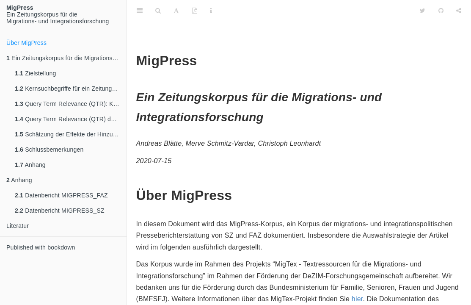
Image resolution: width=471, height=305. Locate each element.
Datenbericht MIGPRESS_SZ (60, 210)
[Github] (441, 10)
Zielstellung (35, 73)
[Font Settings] (176, 10)
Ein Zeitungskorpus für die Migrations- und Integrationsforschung (66, 58)
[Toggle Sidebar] (139, 10)
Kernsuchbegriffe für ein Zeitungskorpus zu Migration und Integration (71, 88)
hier (357, 298)
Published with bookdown (40, 247)
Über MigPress (26, 42)
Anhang (30, 164)
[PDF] (195, 10)
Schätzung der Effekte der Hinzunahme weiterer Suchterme (71, 134)
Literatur (17, 225)
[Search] (158, 10)
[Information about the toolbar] (211, 10)
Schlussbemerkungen (49, 149)
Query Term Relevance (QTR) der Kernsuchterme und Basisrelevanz (71, 119)
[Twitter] (422, 10)
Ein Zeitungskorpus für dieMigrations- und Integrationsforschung (57, 14)
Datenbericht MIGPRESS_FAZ (61, 195)
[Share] (459, 10)
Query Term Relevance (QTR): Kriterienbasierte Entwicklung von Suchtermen (71, 103)
